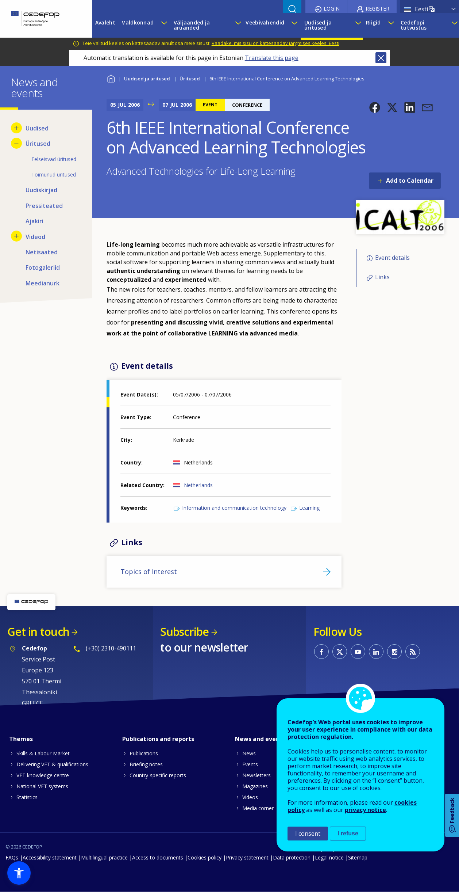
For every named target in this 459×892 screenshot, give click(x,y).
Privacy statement (247, 857)
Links (382, 277)
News (249, 753)
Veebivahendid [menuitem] (265, 22)
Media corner (258, 808)
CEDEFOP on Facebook (321, 651)
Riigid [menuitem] (373, 22)
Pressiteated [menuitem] (44, 206)
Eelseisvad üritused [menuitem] (53, 159)
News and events (260, 739)
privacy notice (365, 810)
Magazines (255, 786)
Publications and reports (158, 739)
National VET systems (42, 786)
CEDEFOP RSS (412, 651)
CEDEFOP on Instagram (394, 651)
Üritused (190, 78)
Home (111, 77)
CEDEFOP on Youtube (358, 651)
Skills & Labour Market (43, 753)
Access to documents (157, 857)
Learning (309, 507)
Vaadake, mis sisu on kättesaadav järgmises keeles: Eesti (275, 43)
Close (380, 57)
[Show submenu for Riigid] (390, 25)
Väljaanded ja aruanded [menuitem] (192, 25)
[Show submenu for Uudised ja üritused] (357, 25)
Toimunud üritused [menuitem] (53, 174)
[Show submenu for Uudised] (16, 127)
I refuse (348, 833)
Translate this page (271, 58)
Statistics (27, 797)
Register (377, 8)
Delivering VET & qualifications (52, 764)
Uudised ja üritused (147, 78)
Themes (21, 739)
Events (250, 764)
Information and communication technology (234, 507)
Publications (144, 753)
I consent (307, 834)
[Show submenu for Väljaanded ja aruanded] (237, 25)
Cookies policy (204, 857)
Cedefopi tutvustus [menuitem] (414, 25)
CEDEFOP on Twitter (339, 651)
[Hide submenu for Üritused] (16, 143)
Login (332, 8)
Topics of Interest (148, 571)
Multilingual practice (104, 857)
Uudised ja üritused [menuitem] (318, 25)
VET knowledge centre (42, 775)
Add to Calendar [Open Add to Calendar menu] (409, 180)
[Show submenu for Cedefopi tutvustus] (453, 25)
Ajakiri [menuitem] (34, 221)
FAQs (11, 857)
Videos (250, 797)
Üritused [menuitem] (38, 144)
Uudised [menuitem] (37, 128)
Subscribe (184, 631)
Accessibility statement (50, 857)
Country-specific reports (158, 775)
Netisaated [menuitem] (42, 252)
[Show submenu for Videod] (16, 236)
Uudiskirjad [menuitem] (41, 190)
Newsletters (256, 775)
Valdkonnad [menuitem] (138, 22)
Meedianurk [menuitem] (42, 283)
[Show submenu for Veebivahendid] (294, 25)
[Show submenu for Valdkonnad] (163, 25)
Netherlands (198, 485)
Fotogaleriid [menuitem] (43, 267)
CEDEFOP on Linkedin (376, 651)
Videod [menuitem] (35, 237)
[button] (374, 107)
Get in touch (38, 631)
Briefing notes (146, 764)
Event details (392, 258)
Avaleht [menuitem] (105, 22)
